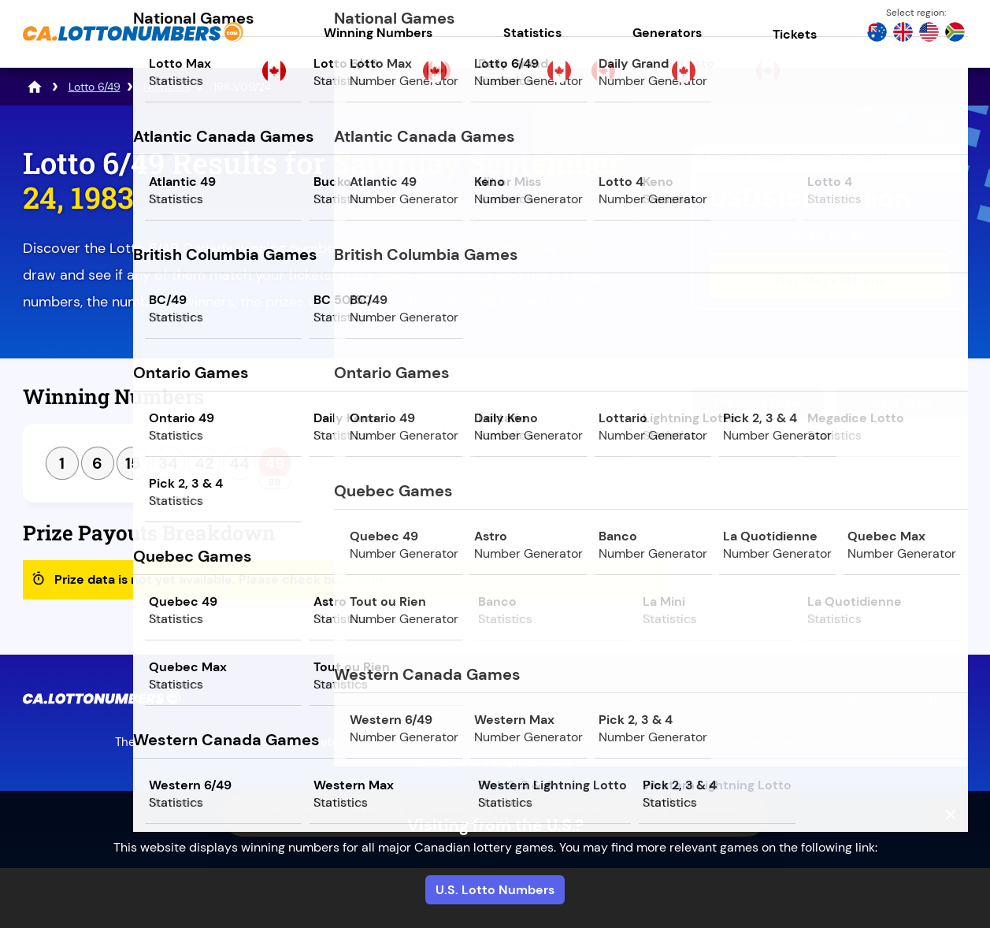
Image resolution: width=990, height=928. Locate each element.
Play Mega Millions (829, 281)
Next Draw (901, 402)
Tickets (795, 34)
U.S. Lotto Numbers (495, 890)
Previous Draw (757, 402)
